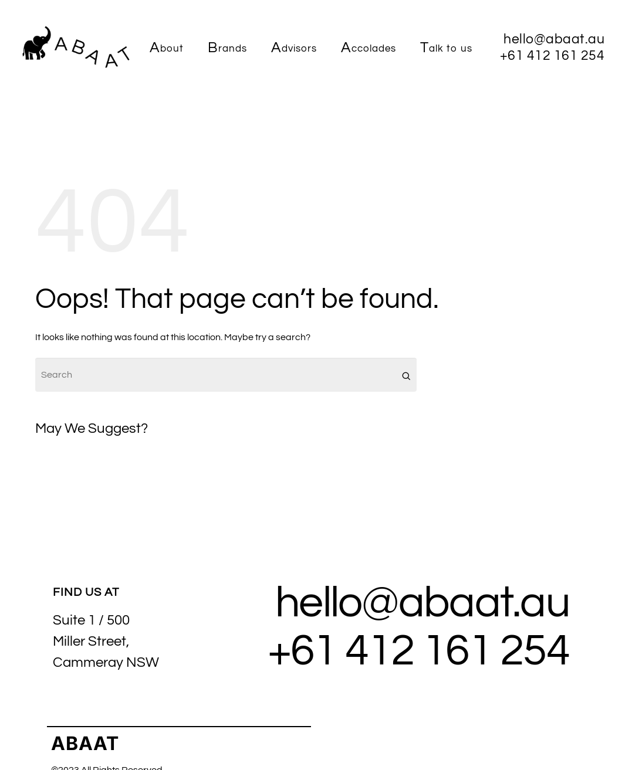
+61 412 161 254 (418, 651)
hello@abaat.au (422, 603)
